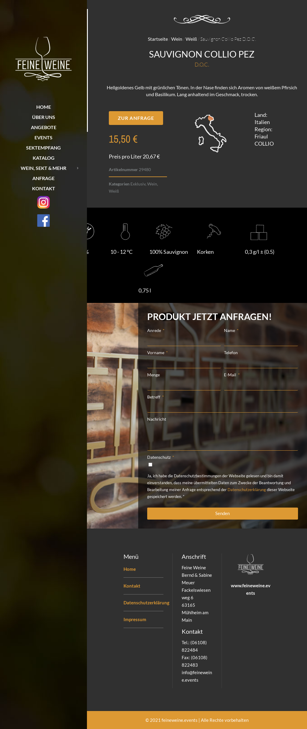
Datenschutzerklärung (247, 489)
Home (130, 569)
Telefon (231, 352)
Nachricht (156, 419)
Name (230, 330)
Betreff (154, 396)
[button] (136, 118)
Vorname (156, 352)
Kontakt (132, 585)
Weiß (191, 39)
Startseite (158, 39)
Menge (153, 374)
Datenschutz (159, 457)
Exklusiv (137, 183)
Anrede (154, 330)
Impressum (135, 619)
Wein (176, 39)
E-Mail (230, 374)
